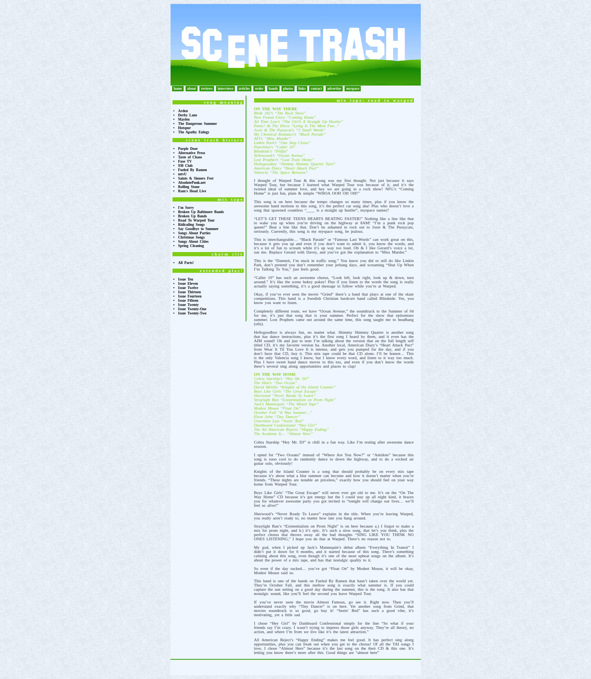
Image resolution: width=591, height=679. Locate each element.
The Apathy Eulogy (193, 132)
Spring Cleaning (191, 246)
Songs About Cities (193, 242)
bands (273, 89)
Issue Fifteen (188, 301)
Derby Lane (187, 115)
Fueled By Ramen (192, 170)
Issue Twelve (188, 288)
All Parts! (186, 263)
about (191, 89)
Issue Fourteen (190, 296)
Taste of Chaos (190, 157)
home (178, 89)
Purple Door (188, 149)
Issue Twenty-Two (192, 313)
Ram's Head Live (192, 191)
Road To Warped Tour (196, 220)
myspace (352, 89)
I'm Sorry (186, 208)
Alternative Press (191, 153)
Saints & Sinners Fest (196, 178)
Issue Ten (185, 279)
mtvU (182, 174)
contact (316, 89)
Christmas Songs (191, 237)
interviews (225, 89)
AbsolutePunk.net (192, 183)
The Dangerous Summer (197, 124)
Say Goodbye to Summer (198, 229)
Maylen (184, 119)
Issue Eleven (188, 284)
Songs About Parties (194, 233)
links (302, 89)
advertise (334, 89)
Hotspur (184, 128)
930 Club (185, 166)
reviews (207, 89)
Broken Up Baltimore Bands (201, 212)
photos (288, 89)
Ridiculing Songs (191, 225)
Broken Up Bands (192, 216)
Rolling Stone (189, 187)
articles (244, 89)
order (259, 89)
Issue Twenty (188, 305)
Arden (183, 111)
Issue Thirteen (189, 292)
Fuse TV (185, 161)
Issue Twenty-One (192, 309)
